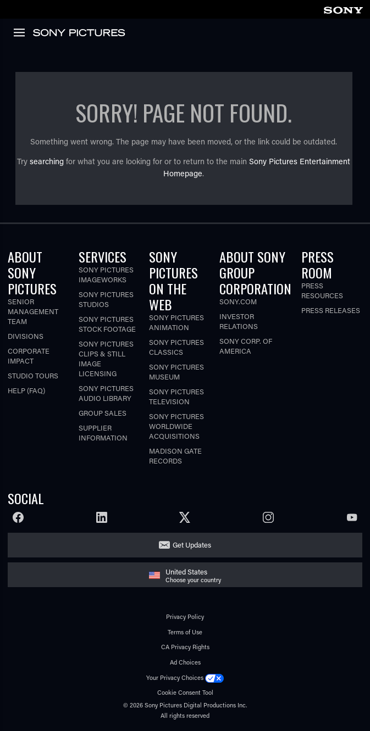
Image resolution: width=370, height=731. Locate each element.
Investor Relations (238, 321)
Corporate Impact (28, 355)
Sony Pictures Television (176, 396)
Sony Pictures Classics (176, 346)
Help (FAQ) (26, 390)
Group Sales (102, 412)
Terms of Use (185, 632)
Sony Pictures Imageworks (106, 274)
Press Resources (322, 290)
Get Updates (192, 544)
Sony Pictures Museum (176, 371)
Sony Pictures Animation (176, 322)
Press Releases (330, 310)
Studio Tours (33, 375)
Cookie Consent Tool (185, 692)
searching (47, 161)
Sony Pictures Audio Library (106, 393)
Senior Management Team (33, 311)
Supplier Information (103, 432)
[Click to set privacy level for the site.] (214, 677)
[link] (343, 8)
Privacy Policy (185, 616)
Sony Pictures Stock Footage (107, 323)
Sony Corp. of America (245, 345)
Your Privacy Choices (174, 677)
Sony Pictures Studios (106, 299)
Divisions (25, 336)
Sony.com (238, 301)
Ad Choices (185, 662)
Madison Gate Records (175, 455)
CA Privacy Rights (185, 647)
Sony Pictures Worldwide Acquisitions (176, 425)
